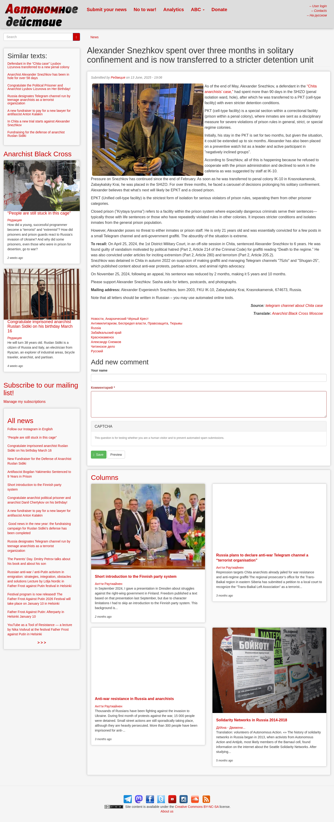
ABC (198, 9)
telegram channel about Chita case (294, 306)
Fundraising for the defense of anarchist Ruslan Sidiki (36, 134)
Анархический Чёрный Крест (127, 319)
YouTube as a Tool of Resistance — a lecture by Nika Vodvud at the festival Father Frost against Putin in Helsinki (39, 629)
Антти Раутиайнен (108, 584)
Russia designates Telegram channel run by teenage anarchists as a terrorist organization (38, 99)
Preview (116, 454)
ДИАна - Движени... (230, 727)
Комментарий (103, 387)
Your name (99, 370)
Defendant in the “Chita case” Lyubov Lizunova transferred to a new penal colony (38, 65)
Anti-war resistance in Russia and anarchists (134, 699)
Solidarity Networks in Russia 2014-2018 (251, 720)
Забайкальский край (106, 332)
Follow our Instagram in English (30, 429)
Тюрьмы (176, 323)
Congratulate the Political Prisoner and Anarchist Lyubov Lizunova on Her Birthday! (39, 87)
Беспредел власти (132, 323)
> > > (42, 643)
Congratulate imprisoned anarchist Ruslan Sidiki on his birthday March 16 (40, 326)
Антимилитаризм (103, 323)
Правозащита (158, 323)
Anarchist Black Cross (37, 154)
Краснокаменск (102, 337)
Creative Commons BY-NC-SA (197, 807)
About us (167, 811)
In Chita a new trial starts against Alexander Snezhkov (38, 123)
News (94, 37)
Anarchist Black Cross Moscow (297, 313)
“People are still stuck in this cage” (39, 213)
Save (98, 455)
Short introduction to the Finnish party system (136, 576)
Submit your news (107, 9)
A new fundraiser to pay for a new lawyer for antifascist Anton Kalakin (39, 112)
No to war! (145, 9)
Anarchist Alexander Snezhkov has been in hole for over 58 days (38, 76)
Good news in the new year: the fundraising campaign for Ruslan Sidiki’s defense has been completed (39, 528)
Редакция (118, 77)
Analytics (173, 9)
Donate (219, 9)
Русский (97, 351)
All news (20, 420)
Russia (96, 328)
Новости (97, 319)
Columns (104, 477)
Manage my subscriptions (24, 402)
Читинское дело (103, 346)
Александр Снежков (106, 342)
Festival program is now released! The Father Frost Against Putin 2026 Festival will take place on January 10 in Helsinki (39, 598)
